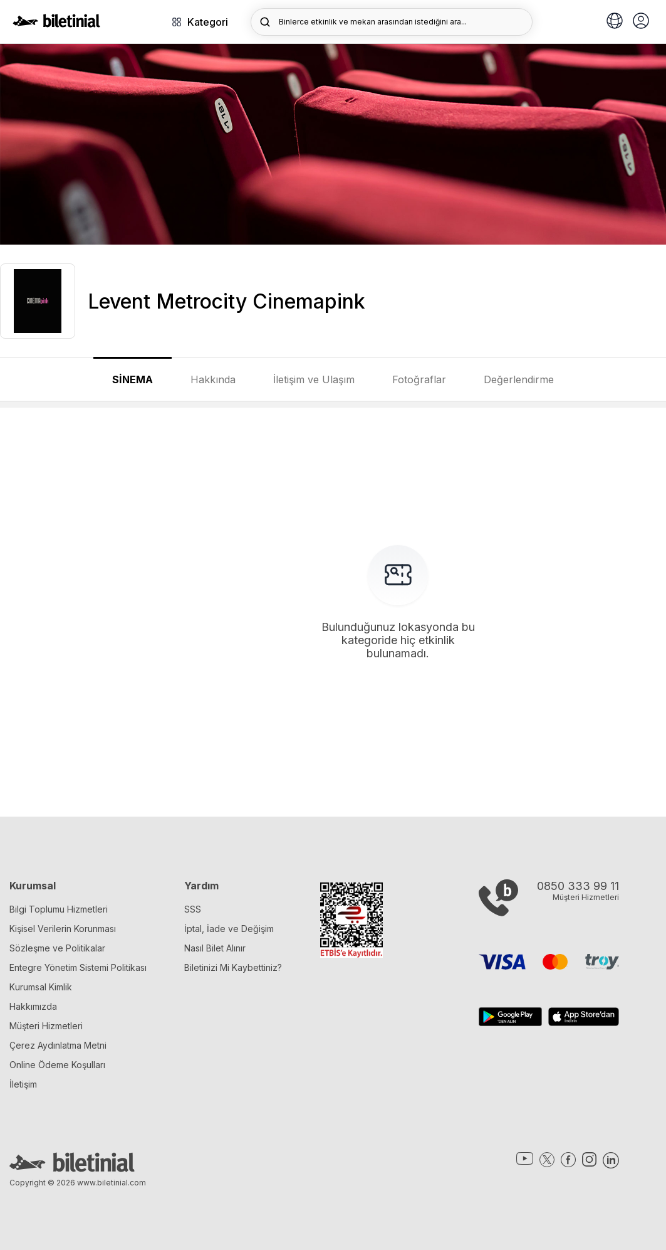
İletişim (23, 1084)
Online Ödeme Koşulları (57, 1064)
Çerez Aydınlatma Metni (58, 1045)
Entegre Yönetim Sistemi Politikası (78, 967)
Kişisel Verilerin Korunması (62, 928)
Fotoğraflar (419, 379)
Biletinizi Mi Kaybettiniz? (233, 967)
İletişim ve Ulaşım (314, 379)
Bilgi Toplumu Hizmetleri (58, 909)
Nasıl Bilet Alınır (215, 948)
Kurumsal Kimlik (40, 987)
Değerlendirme (519, 379)
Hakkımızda (33, 1006)
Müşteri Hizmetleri (46, 1025)
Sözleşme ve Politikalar (57, 948)
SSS (192, 909)
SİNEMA (132, 379)
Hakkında (213, 379)
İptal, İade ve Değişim (229, 928)
